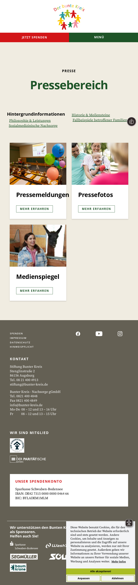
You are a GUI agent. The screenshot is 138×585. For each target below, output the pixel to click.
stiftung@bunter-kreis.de (29, 384)
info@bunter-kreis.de (26, 405)
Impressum (18, 338)
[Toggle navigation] (103, 37)
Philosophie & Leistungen (30, 121)
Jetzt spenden (34, 37)
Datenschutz (20, 342)
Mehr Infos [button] (118, 561)
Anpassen (84, 578)
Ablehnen (118, 578)
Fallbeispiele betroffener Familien (100, 120)
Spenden (16, 333)
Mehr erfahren (34, 209)
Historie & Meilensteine (91, 115)
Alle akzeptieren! (100, 571)
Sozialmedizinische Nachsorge (33, 126)
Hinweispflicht (22, 346)
